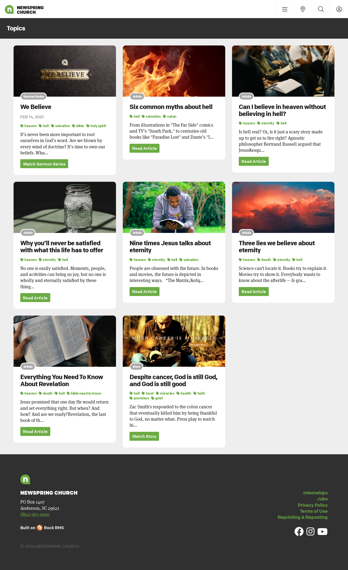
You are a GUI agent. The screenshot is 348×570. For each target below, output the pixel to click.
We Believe (35, 107)
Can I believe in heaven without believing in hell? (282, 110)
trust (148, 393)
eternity (265, 123)
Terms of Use (314, 511)
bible (78, 125)
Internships (315, 493)
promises (139, 398)
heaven (28, 125)
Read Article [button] (144, 148)
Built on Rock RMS (42, 527)
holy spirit (96, 125)
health (183, 393)
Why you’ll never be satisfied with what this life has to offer (61, 246)
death (264, 259)
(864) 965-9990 (34, 515)
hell (44, 125)
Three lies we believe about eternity (277, 246)
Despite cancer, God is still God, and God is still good (173, 380)
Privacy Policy (313, 505)
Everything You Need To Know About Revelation (61, 380)
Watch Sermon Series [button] (44, 163)
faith (199, 393)
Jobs (322, 499)
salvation (60, 125)
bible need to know (84, 393)
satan (169, 116)
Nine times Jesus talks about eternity (170, 246)
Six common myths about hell (171, 107)
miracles (165, 393)
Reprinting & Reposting (303, 517)
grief (157, 398)
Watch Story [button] (144, 436)
